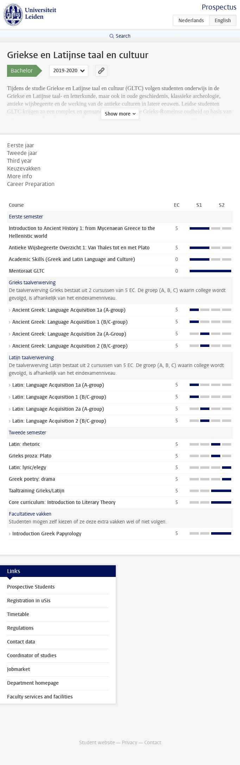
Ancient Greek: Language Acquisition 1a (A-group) (69, 310)
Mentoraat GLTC (26, 271)
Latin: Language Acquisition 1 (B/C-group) (59, 397)
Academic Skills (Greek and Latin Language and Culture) (72, 259)
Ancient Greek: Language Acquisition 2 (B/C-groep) (70, 346)
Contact (152, 742)
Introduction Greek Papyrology (46, 533)
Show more (118, 114)
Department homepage (33, 683)
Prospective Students (31, 587)
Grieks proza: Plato (30, 456)
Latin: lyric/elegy (27, 467)
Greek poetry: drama (32, 479)
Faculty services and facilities (39, 697)
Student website (97, 742)
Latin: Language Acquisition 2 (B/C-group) (59, 421)
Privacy (129, 742)
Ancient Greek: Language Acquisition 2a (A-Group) (69, 334)
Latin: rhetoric (24, 444)
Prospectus (219, 7)
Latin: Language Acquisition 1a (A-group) (58, 385)
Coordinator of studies (31, 655)
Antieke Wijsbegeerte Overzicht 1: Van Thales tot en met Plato (79, 247)
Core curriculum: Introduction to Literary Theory (62, 502)
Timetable (18, 614)
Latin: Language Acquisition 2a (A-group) (58, 409)
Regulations (20, 628)
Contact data (21, 642)
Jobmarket (18, 669)
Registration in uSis (28, 600)
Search (123, 36)
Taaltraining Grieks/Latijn (36, 490)
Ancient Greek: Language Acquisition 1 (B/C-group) (70, 322)
